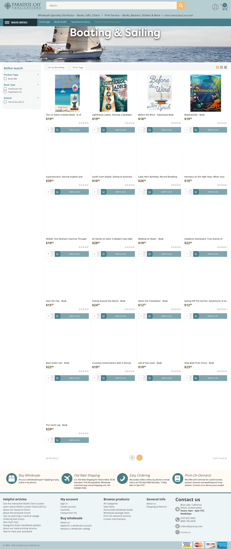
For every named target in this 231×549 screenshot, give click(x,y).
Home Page (44, 21)
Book (10, 78)
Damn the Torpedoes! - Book (153, 300)
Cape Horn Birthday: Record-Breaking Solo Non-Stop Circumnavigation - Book (158, 176)
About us (65, 522)
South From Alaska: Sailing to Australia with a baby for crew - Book (112, 176)
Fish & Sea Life (14, 102)
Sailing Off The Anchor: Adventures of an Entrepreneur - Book (205, 300)
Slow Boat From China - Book (199, 362)
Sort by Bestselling (57, 67)
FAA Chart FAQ (10, 522)
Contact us (185, 532)
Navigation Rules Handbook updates (22, 525)
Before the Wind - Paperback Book (155, 114)
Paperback (13, 91)
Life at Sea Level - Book (150, 362)
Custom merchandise (115, 519)
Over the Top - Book (56, 300)
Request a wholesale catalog (75, 528)
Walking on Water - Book (150, 238)
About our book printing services (20, 528)
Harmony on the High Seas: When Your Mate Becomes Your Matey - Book (204, 176)
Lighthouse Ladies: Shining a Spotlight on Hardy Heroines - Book (112, 114)
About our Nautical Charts (16, 509)
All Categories (111, 503)
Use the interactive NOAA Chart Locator (23, 503)
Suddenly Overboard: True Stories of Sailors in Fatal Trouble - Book (203, 238)
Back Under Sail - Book (57, 362)
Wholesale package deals (117, 512)
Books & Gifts (60, 21)
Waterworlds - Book (194, 114)
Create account (68, 506)
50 (79, 67)
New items (109, 506)
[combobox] (115, 5)
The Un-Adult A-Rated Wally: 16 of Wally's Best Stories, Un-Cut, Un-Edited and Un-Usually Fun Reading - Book (66, 114)
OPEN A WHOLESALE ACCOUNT (178, 15)
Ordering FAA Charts (13, 519)
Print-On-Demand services (117, 515)
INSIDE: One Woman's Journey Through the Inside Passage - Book (66, 238)
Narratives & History (80, 21)
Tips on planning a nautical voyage (21, 515)
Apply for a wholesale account (76, 525)
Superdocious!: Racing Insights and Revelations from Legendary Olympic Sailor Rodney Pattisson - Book (65, 176)
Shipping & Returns (157, 506)
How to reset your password (17, 531)
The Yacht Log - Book (56, 425)
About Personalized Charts (17, 512)
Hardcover (13, 88)
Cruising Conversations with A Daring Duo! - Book (111, 362)
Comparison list (68, 512)
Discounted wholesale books (118, 509)
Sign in (64, 503)
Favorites (65, 509)
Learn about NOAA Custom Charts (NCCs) (24, 506)
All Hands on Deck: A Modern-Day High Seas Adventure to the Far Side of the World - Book (112, 238)
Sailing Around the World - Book (108, 300)
